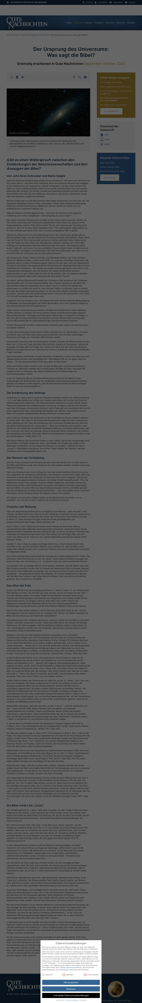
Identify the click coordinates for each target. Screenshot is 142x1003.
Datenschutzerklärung (74, 967)
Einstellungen (64, 970)
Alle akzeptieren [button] (71, 982)
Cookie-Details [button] (60, 1000)
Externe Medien (91, 975)
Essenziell (47, 975)
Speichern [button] (71, 989)
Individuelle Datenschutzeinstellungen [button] (71, 995)
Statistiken (68, 975)
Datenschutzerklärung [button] (72, 1000)
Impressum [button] (83, 1000)
